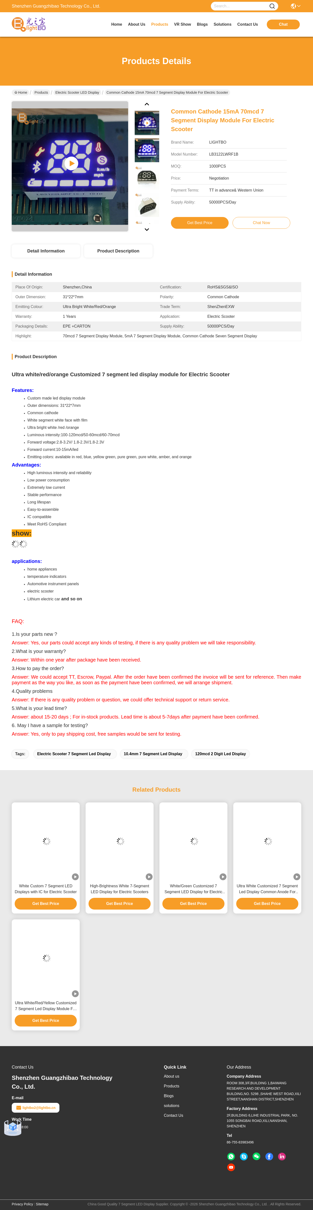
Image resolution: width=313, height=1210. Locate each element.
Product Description (118, 251)
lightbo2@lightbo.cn (36, 1107)
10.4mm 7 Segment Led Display (153, 754)
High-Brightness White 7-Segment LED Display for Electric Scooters (119, 889)
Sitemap (42, 1204)
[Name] (272, 6)
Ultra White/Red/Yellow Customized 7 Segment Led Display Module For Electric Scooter (46, 1006)
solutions (223, 24)
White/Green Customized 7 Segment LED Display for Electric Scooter (194, 889)
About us (171, 1076)
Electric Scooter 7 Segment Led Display (74, 754)
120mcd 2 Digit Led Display (220, 754)
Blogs (169, 1096)
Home (116, 24)
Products (41, 92)
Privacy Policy (22, 1204)
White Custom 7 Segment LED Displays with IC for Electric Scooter (46, 889)
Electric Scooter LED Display (77, 92)
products (159, 24)
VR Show (182, 24)
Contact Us (173, 1115)
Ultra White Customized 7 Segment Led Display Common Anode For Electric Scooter (267, 889)
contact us (247, 24)
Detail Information (46, 251)
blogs (202, 24)
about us (136, 24)
